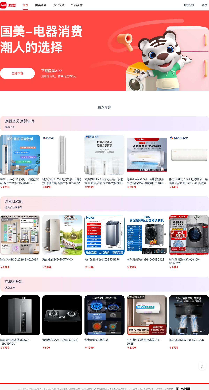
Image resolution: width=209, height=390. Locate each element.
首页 (25, 5)
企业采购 (58, 5)
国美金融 (40, 5)
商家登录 (189, 5)
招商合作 (77, 5)
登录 (204, 5)
